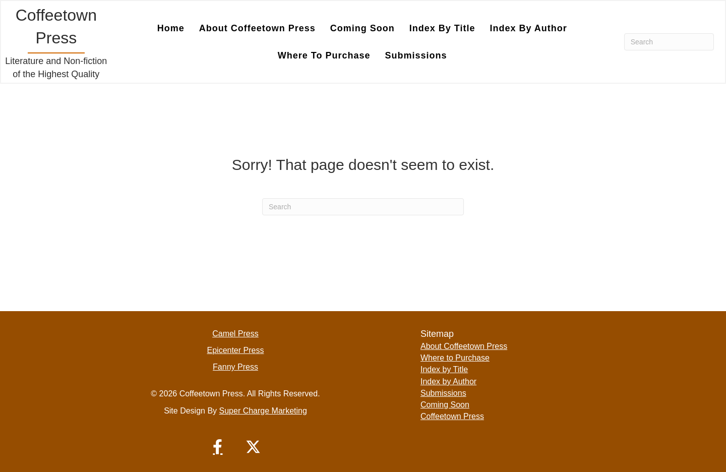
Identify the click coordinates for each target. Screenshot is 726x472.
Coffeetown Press (452, 416)
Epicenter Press (235, 350)
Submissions (443, 393)
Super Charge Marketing (263, 410)
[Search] (669, 41)
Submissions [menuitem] (416, 55)
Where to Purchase (455, 357)
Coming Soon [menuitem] (362, 28)
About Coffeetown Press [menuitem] (257, 28)
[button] (218, 447)
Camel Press (235, 333)
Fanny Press (235, 367)
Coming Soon (444, 404)
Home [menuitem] (171, 28)
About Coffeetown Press (463, 346)
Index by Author (448, 381)
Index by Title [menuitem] (442, 28)
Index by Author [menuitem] (528, 28)
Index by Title (444, 369)
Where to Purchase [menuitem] (324, 55)
